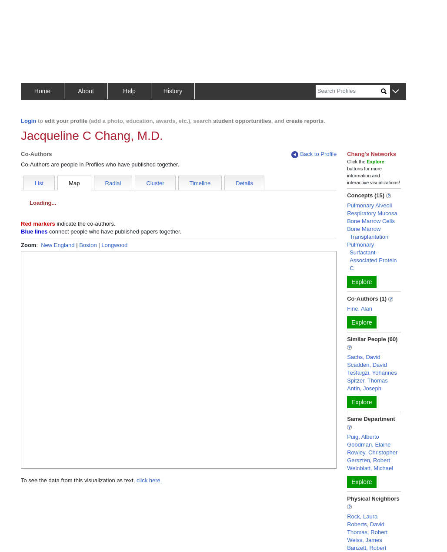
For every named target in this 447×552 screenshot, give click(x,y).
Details (244, 183)
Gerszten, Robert (368, 460)
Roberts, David (365, 524)
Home (42, 91)
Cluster (155, 183)
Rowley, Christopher (372, 452)
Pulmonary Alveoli (369, 205)
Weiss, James (364, 540)
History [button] (173, 91)
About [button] (86, 91)
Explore (361, 281)
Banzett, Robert (366, 548)
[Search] (348, 91)
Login (28, 121)
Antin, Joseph (364, 388)
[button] (395, 91)
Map (74, 183)
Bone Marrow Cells (371, 221)
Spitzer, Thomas (367, 380)
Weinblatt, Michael (370, 468)
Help (129, 91)
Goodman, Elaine (368, 444)
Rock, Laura (362, 516)
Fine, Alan (359, 308)
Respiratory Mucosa (372, 213)
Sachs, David (363, 357)
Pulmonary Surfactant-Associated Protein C (372, 256)
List (39, 183)
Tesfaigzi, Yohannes (372, 372)
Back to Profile (314, 154)
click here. (149, 480)
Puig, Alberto (363, 436)
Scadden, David (367, 365)
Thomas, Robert (367, 532)
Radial (113, 183)
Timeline (200, 183)
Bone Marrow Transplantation (367, 233)
